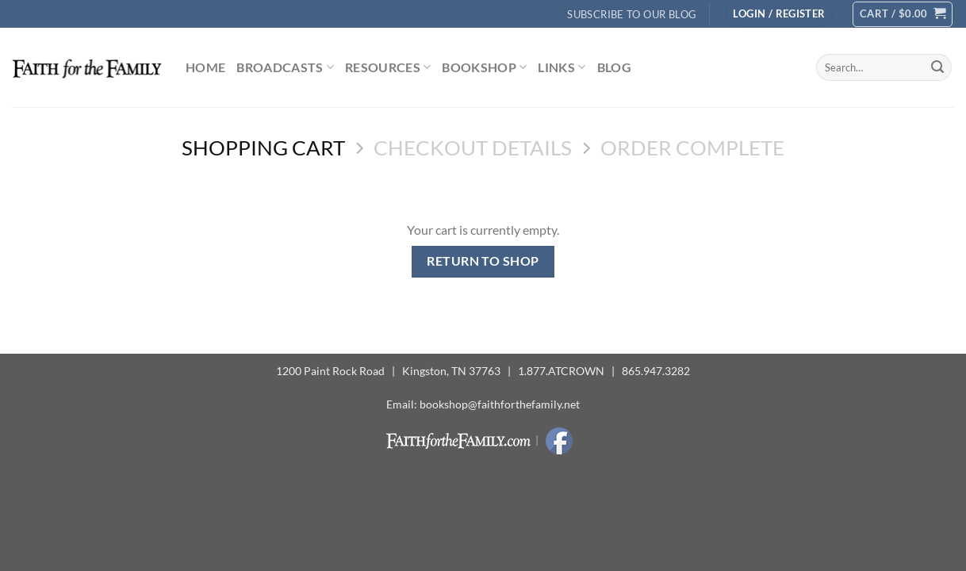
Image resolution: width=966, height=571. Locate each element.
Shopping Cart (263, 147)
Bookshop (484, 67)
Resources (388, 67)
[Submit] (937, 67)
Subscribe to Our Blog (631, 14)
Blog (614, 67)
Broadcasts (285, 67)
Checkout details (473, 147)
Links (561, 67)
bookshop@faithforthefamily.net (500, 404)
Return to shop (483, 261)
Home (205, 67)
